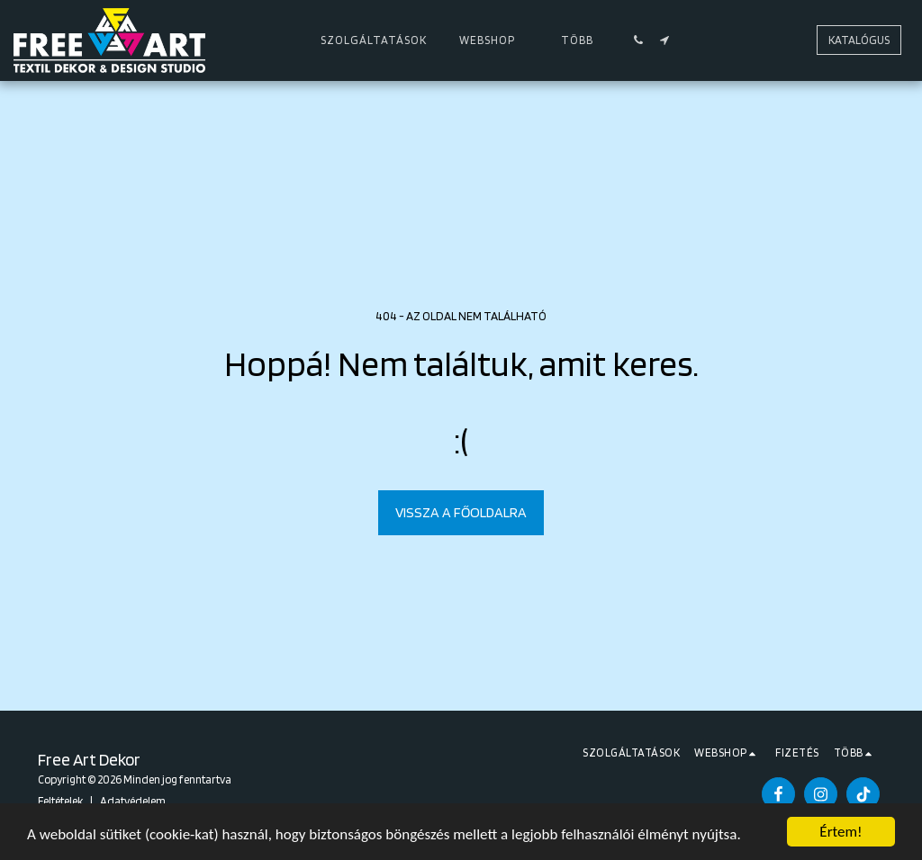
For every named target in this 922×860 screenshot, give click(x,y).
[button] (639, 40)
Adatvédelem (133, 801)
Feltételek (60, 801)
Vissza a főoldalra (461, 512)
